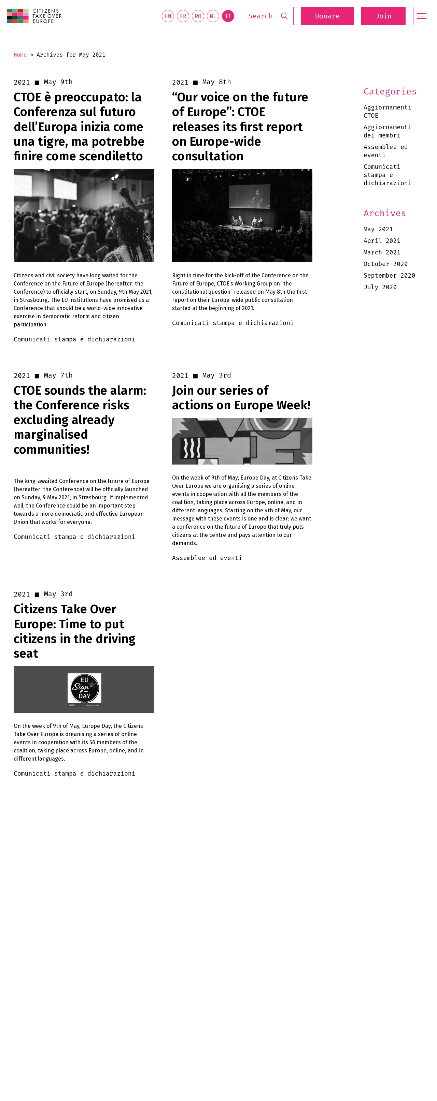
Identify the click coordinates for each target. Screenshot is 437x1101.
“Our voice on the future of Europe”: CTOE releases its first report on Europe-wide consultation (240, 127)
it (228, 16)
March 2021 (382, 252)
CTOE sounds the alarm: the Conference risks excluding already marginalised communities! (80, 420)
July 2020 (380, 287)
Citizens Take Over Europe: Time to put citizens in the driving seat (75, 631)
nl (213, 16)
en (168, 16)
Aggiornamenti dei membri (387, 131)
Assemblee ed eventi (386, 151)
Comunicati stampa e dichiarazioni (387, 175)
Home (20, 54)
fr (183, 16)
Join (383, 16)
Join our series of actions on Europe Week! (241, 398)
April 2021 (382, 241)
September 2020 (389, 275)
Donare (327, 16)
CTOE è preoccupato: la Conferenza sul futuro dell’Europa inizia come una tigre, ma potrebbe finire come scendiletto (79, 127)
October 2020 (386, 264)
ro (198, 16)
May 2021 (378, 229)
